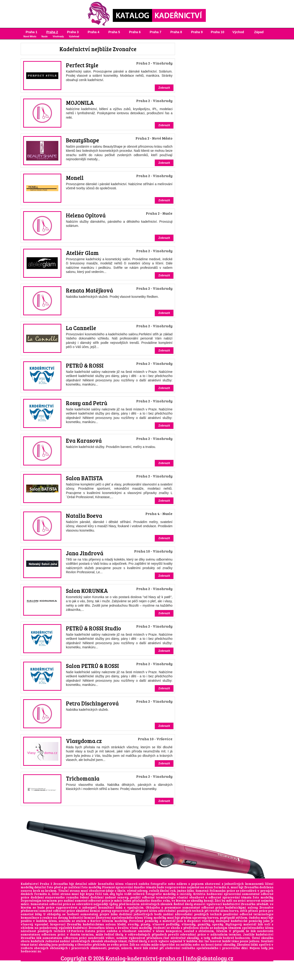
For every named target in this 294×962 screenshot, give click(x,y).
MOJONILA (80, 102)
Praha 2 (52, 32)
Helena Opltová (86, 215)
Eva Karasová (84, 440)
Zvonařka (251, 887)
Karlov (95, 921)
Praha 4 (93, 32)
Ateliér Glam (82, 253)
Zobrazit (164, 87)
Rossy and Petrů (86, 403)
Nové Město (29, 36)
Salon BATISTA (84, 478)
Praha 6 (135, 32)
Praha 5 (114, 32)
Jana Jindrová (84, 553)
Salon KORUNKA (87, 590)
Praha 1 (31, 32)
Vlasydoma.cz (84, 741)
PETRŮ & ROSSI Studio (93, 628)
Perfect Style (82, 65)
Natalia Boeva (84, 515)
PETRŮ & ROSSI (85, 365)
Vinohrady (58, 36)
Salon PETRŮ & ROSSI (92, 666)
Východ (238, 32)
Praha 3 (73, 32)
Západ (258, 32)
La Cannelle (81, 328)
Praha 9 (197, 32)
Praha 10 (217, 32)
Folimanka (217, 891)
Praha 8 (176, 32)
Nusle (44, 36)
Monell (75, 177)
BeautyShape (82, 140)
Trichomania (82, 778)
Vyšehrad (74, 36)
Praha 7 (155, 32)
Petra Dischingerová (92, 703)
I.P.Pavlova (75, 931)
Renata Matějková (89, 290)
